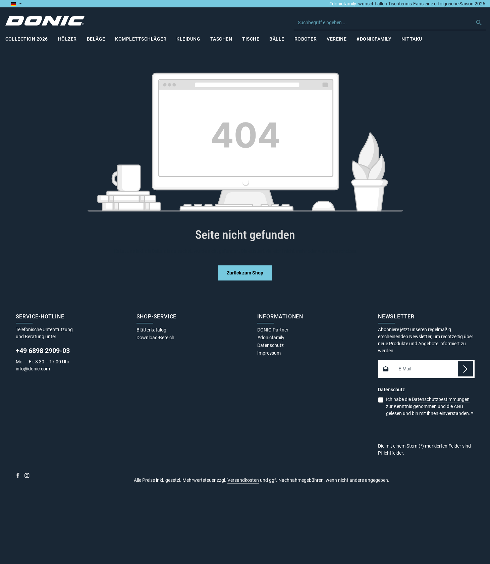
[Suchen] (479, 22)
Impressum (269, 353)
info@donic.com (33, 368)
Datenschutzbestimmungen (441, 399)
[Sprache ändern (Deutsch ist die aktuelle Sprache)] (16, 3)
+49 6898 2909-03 (43, 351)
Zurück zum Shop (245, 272)
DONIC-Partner (272, 329)
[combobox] (382, 22)
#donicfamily (342, 3)
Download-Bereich (155, 337)
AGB (458, 406)
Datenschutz (270, 345)
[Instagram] (27, 476)
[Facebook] (18, 476)
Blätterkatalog (151, 329)
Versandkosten (243, 480)
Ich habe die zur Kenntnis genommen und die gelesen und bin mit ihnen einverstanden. (429, 406)
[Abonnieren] (465, 368)
